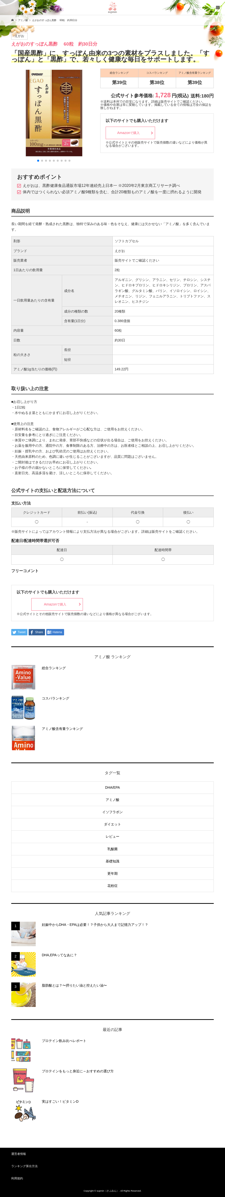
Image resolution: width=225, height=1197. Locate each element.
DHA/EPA (112, 787)
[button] (38, 161)
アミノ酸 (112, 800)
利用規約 (17, 1178)
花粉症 (112, 886)
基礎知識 (112, 861)
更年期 (112, 873)
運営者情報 (18, 1154)
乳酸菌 (112, 849)
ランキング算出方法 (24, 1166)
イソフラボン (112, 812)
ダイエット (112, 824)
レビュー (112, 836)
